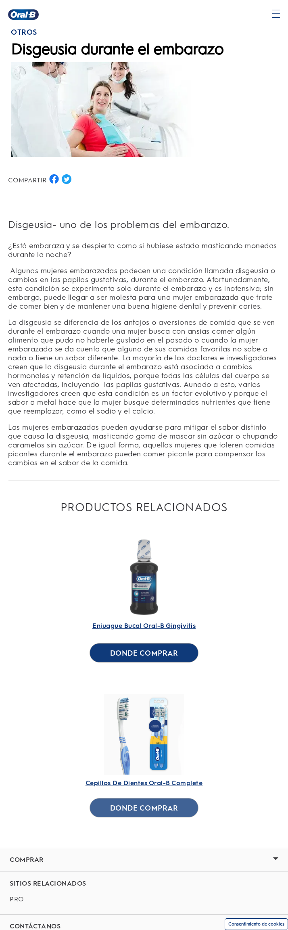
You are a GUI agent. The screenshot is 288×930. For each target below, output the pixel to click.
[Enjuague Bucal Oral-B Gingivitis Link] (144, 591)
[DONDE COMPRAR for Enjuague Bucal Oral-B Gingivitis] (144, 652)
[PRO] (144, 899)
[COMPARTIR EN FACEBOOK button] (54, 179)
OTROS (24, 32)
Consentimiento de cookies (256, 924)
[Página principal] (23, 14)
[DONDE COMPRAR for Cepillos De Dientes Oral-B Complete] (144, 807)
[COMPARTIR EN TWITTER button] (66, 179)
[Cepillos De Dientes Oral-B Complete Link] (144, 759)
